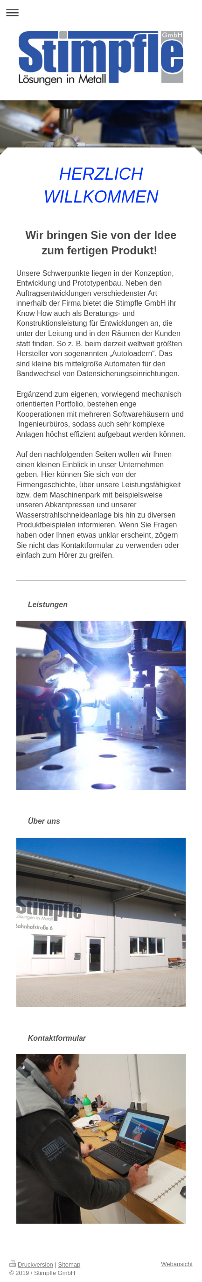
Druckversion (31, 1264)
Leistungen (48, 605)
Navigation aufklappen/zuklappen (101, 12)
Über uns (44, 821)
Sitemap (69, 1264)
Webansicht (177, 1264)
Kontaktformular (57, 1038)
